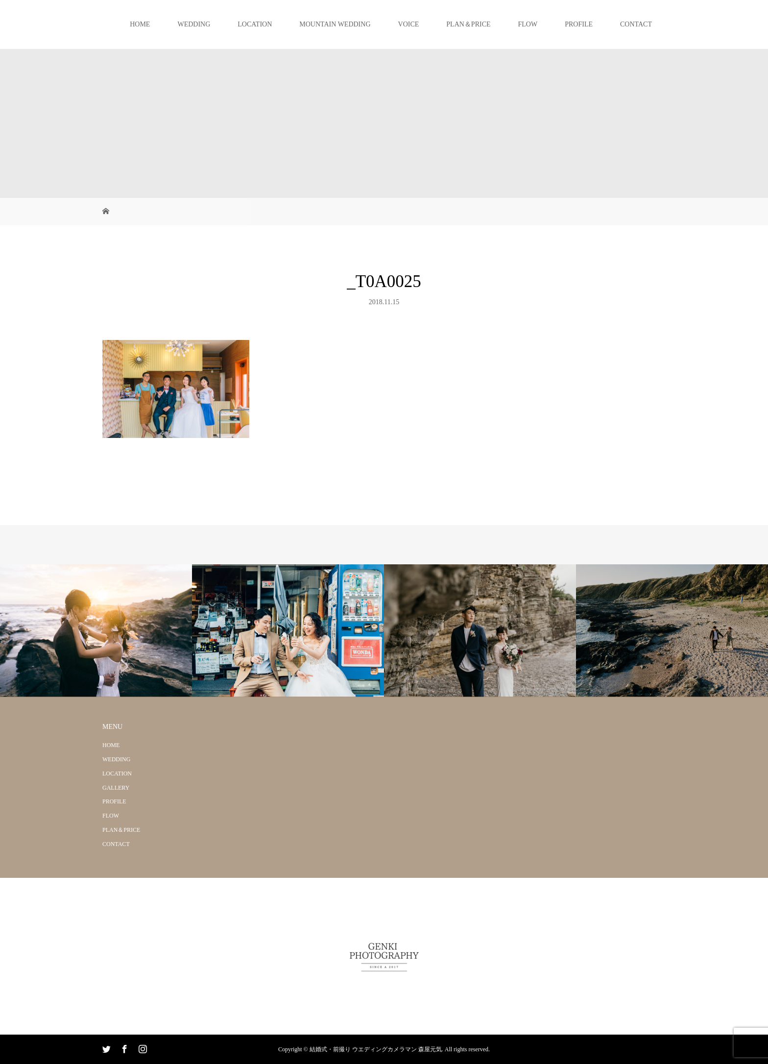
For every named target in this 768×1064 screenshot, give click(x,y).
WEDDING (193, 24)
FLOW (528, 24)
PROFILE (579, 24)
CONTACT (636, 24)
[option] (96, 630)
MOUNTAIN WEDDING (334, 24)
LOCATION (255, 24)
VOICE (408, 24)
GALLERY (115, 787)
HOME (140, 24)
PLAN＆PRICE (468, 24)
